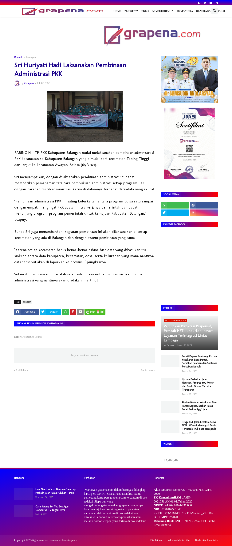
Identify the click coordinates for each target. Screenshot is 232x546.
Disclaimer (156, 540)
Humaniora (185, 10)
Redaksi (219, 10)
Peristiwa (131, 10)
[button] (214, 11)
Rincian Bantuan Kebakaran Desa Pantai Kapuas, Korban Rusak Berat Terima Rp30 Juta (199, 406)
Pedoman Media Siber (178, 540)
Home (117, 10)
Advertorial (161, 10)
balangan (31, 57)
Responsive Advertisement (84, 355)
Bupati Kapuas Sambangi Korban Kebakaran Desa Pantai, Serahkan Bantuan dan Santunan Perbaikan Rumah (199, 361)
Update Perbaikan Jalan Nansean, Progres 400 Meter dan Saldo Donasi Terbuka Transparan (198, 384)
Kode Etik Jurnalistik (206, 540)
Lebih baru (22, 370)
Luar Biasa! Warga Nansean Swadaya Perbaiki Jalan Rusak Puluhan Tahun (55, 491)
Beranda (18, 57)
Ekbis (145, 10)
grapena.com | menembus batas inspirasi (55, 540)
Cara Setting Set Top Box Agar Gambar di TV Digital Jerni (52, 508)
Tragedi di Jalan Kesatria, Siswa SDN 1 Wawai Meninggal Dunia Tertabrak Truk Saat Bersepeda (199, 425)
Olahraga (203, 10)
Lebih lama (147, 370)
